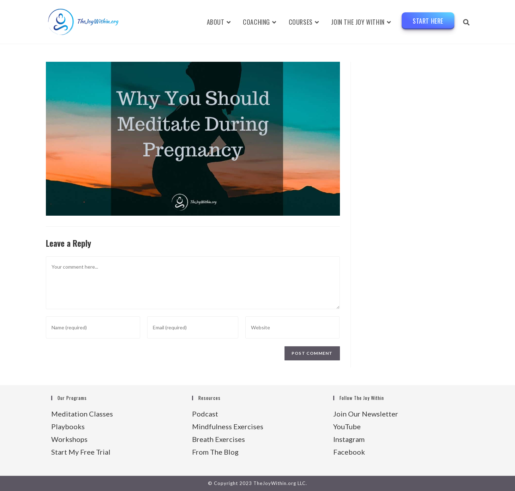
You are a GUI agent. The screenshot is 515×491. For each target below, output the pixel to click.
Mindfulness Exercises (227, 426)
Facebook (349, 452)
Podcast (205, 413)
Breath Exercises (218, 439)
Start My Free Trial (80, 452)
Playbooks (68, 426)
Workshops (69, 439)
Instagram (349, 439)
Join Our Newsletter (365, 413)
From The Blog (215, 452)
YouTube (347, 426)
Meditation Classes (82, 413)
